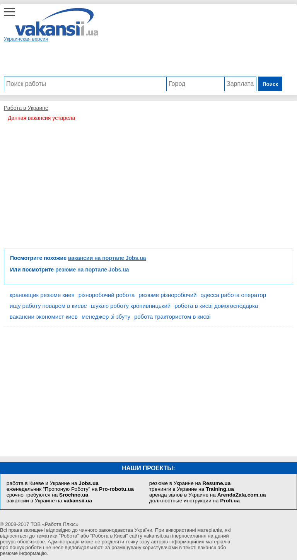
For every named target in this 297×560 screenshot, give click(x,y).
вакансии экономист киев (44, 316)
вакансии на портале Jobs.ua (107, 258)
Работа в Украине (26, 108)
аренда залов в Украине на (207, 495)
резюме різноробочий (167, 295)
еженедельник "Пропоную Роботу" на (70, 489)
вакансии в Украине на (49, 501)
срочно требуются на (47, 495)
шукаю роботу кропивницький (131, 305)
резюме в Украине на (189, 483)
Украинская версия (26, 39)
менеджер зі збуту (106, 316)
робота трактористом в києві (172, 316)
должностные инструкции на (194, 501)
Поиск (270, 84)
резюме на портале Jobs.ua (92, 269)
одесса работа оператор (233, 295)
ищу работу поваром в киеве (48, 305)
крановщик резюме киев (42, 295)
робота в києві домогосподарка (216, 305)
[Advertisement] (143, 59)
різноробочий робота (107, 295)
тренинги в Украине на (191, 489)
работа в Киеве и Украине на (53, 483)
